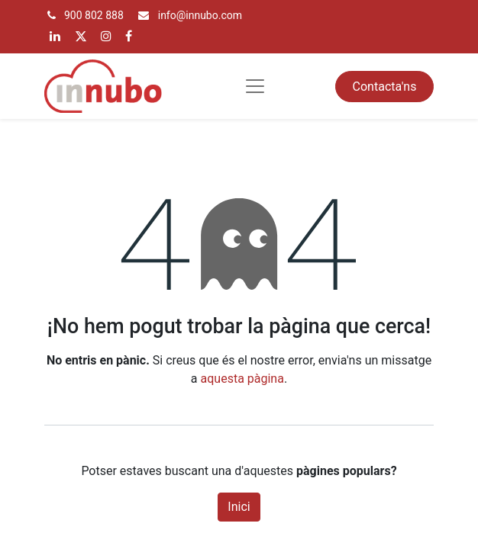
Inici (239, 506)
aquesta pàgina (242, 378)
